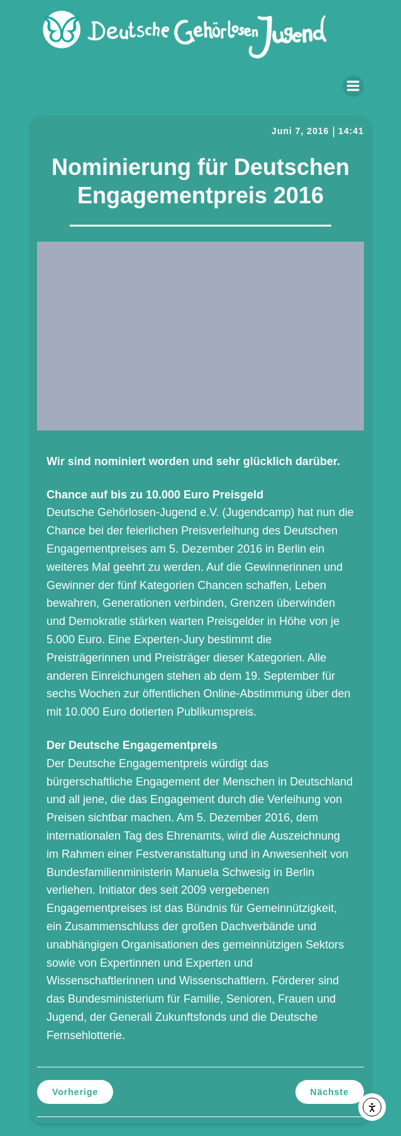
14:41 (351, 131)
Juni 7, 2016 (300, 131)
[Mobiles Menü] (353, 86)
